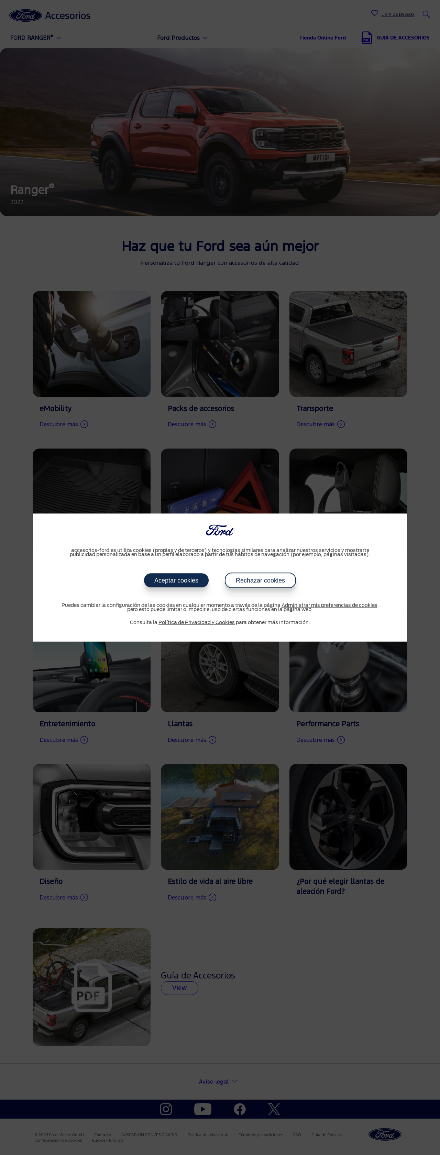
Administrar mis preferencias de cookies (329, 605)
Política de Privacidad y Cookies (196, 622)
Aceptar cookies (176, 580)
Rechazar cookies (260, 580)
